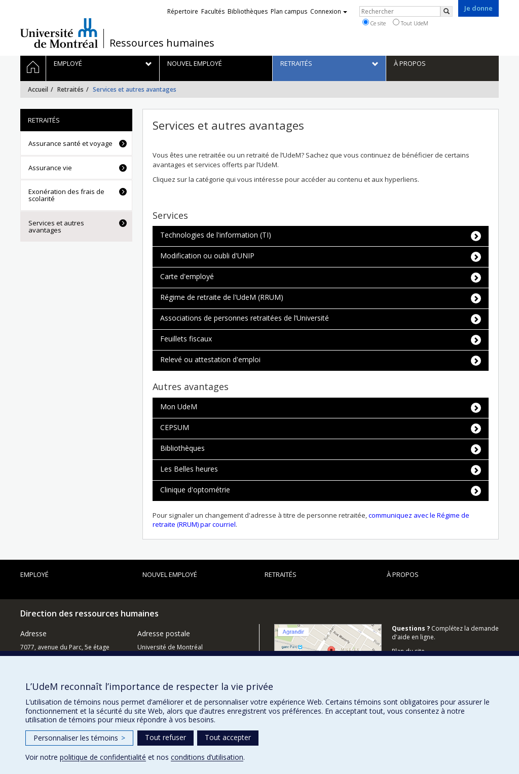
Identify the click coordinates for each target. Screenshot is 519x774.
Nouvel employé (169, 574)
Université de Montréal (59, 33)
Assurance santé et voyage (70, 143)
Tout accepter (228, 737)
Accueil (38, 89)
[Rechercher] (446, 11)
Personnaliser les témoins (79, 738)
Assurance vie (50, 167)
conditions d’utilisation (207, 757)
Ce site (374, 23)
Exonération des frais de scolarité (66, 195)
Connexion (328, 11)
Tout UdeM (410, 23)
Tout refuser (165, 737)
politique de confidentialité (103, 757)
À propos (403, 574)
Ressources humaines (161, 43)
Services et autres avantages (56, 226)
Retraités (70, 89)
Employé (34, 574)
